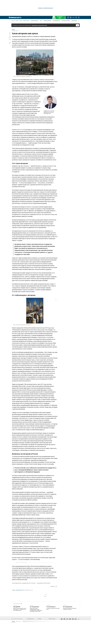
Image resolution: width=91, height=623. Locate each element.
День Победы (74, 20)
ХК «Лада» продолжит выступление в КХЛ (52, 609)
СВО (41, 20)
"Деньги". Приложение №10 (18, 590)
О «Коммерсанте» (30, 618)
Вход (74, 17)
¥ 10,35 (20, 20)
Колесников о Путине (66, 20)
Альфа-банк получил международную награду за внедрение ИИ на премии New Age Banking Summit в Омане (36, 610)
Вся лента (73, 621)
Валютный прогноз (56, 20)
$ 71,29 (13, 20)
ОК (77, 25)
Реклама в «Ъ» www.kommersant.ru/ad (45, 8)
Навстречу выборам (47, 20)
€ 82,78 (17, 20)
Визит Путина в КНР (34, 20)
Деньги (13, 29)
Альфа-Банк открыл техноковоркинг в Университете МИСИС (69, 609)
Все (21, 603)
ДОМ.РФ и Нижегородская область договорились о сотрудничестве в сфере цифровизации (19, 609)
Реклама (39, 618)
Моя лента (18, 621)
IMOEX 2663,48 (26, 20)
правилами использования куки (39, 25)
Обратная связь (52, 618)
